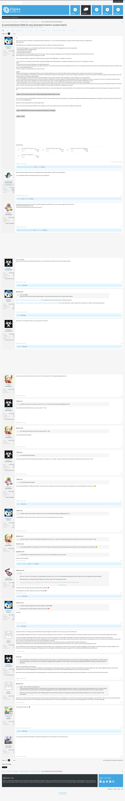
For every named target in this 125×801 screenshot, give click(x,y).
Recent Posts (14, 17)
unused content (70, 36)
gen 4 (31, 36)
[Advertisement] (108, 54)
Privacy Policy (62, 799)
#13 (121, 566)
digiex (12, 36)
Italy (13, 61)
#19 (121, 733)
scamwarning (42, 36)
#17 (121, 684)
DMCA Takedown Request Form (46, 26)
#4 (121, 287)
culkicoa (19, 172)
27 (13, 280)
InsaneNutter (8, 186)
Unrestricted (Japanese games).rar (53, 154)
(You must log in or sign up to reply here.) (113, 766)
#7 (121, 401)
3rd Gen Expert (25, 172)
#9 (121, 452)
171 (13, 589)
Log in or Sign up (118, 1)
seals (48, 36)
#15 (121, 628)
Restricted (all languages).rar (28, 160)
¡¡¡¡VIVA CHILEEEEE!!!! (10, 229)
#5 (121, 317)
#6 (121, 349)
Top (122, 794)
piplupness (34, 32)
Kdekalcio (8, 218)
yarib (8, 646)
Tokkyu (8, 390)
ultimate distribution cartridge (58, 36)
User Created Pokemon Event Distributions (17, 32)
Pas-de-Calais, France (9, 284)
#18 (121, 708)
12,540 (12, 194)
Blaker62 (19, 204)
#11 (121, 506)
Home (118, 794)
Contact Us (110, 794)
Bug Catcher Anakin (8, 722)
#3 (121, 232)
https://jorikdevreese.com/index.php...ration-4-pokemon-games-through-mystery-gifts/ (37, 308)
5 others (39, 172)
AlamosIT (31, 235)
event (26, 36)
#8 (121, 428)
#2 (121, 201)
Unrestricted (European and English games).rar (80, 154)
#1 (121, 169)
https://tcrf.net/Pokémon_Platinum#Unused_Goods (28, 305)
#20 (121, 762)
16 (13, 58)
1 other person (39, 235)
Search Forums (7, 17)
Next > (14, 39)
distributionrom (19, 36)
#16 (121, 657)
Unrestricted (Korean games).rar (29, 154)
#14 (121, 598)
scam (35, 36)
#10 (121, 479)
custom (7, 36)
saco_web (31, 172)
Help (115, 794)
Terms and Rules (62, 798)
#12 (121, 536)
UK (13, 197)
